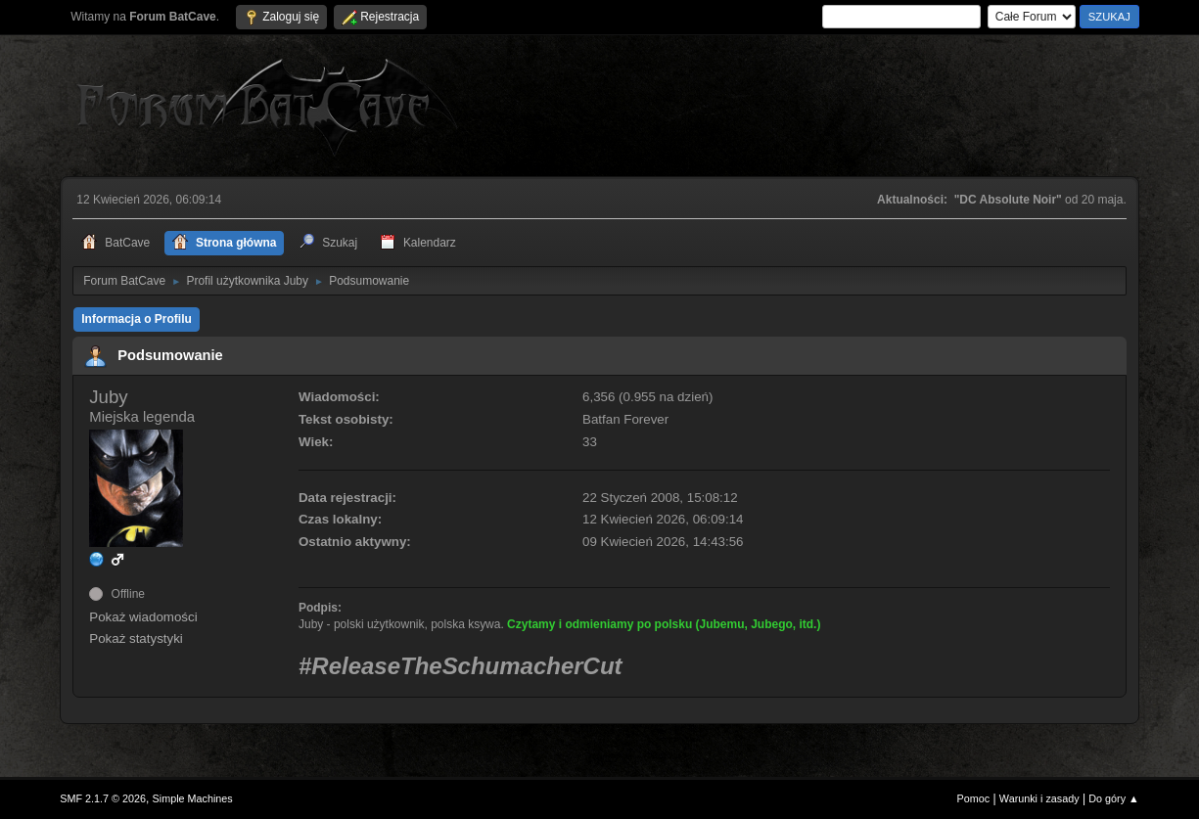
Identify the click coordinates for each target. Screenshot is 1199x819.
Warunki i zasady (1039, 798)
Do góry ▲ (1113, 798)
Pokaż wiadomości (143, 617)
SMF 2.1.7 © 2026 (103, 798)
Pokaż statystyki (136, 638)
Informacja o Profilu (136, 319)
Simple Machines (193, 798)
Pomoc (974, 798)
